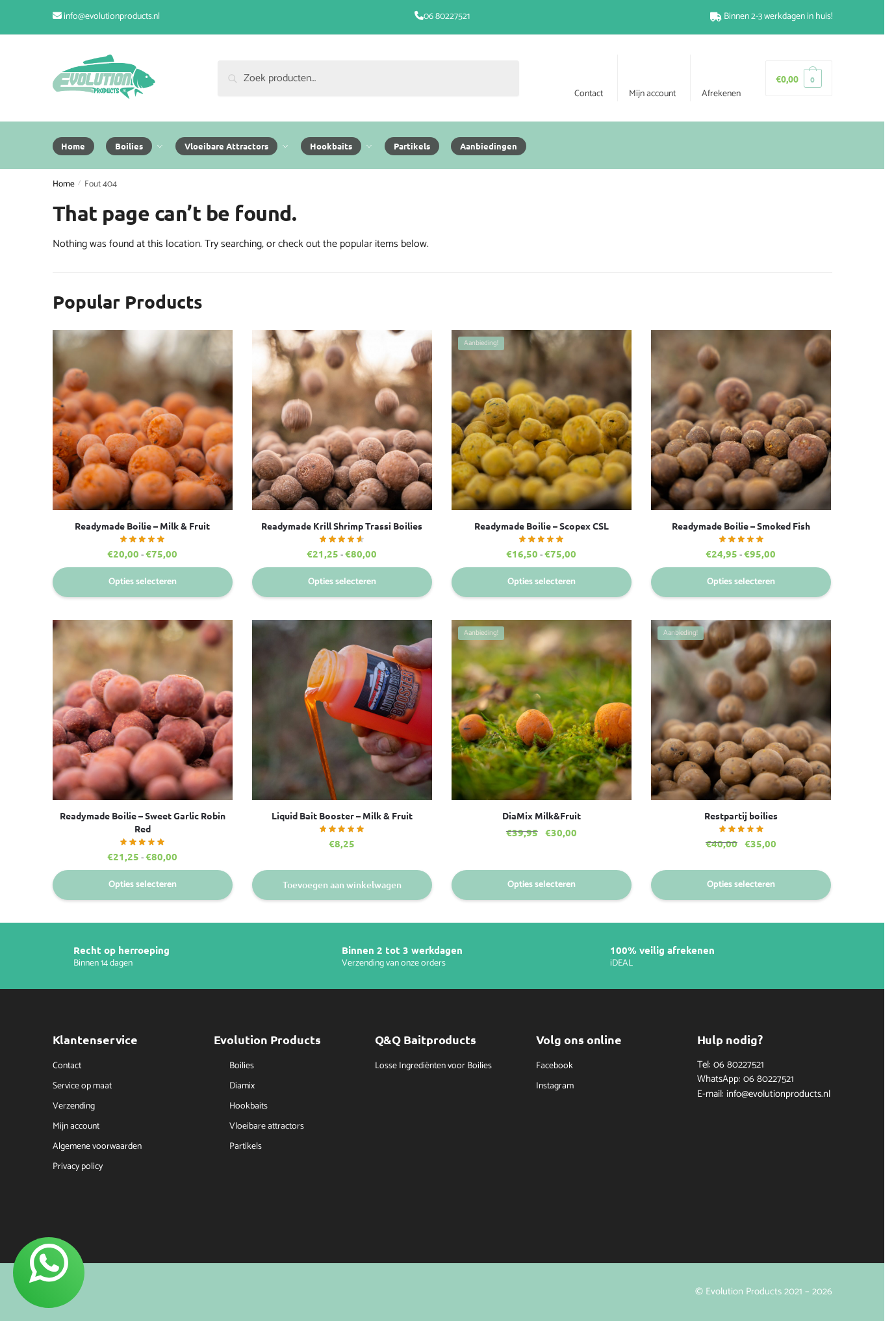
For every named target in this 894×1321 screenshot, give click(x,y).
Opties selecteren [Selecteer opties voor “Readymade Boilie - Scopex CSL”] (541, 581)
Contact (588, 93)
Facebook (554, 1065)
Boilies (241, 1065)
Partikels (245, 1146)
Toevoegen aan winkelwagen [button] (342, 885)
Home (64, 184)
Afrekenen (721, 93)
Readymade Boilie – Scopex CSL (541, 526)
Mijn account (652, 93)
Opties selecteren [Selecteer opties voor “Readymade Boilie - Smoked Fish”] (741, 581)
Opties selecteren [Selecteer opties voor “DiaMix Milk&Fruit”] (541, 884)
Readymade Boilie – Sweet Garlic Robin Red (142, 822)
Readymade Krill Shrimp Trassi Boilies (341, 526)
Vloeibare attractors (266, 1126)
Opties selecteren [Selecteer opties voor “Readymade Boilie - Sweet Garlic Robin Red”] (143, 884)
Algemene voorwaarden (97, 1146)
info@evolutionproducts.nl (112, 16)
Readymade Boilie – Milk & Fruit (142, 526)
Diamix (242, 1086)
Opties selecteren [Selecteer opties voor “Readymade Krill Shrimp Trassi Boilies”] (342, 581)
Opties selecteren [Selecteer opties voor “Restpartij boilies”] (741, 884)
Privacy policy (78, 1166)
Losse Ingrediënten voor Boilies (433, 1065)
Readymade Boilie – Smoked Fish (741, 526)
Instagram (555, 1086)
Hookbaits (248, 1106)
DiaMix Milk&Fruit (541, 815)
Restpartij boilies (741, 815)
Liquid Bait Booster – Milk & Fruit (342, 815)
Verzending (74, 1106)
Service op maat (82, 1086)
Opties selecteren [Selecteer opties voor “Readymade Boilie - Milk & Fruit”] (143, 581)
